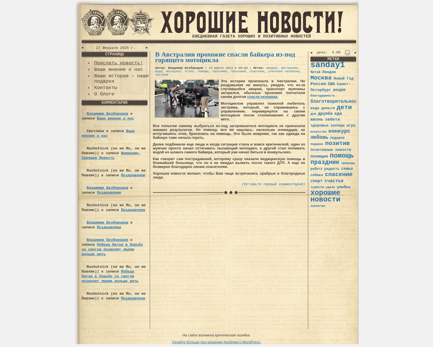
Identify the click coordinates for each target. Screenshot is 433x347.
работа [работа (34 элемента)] (316, 169)
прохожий (238, 71)
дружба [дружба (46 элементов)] (325, 113)
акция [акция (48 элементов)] (339, 90)
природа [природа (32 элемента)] (348, 163)
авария (271, 68)
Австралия (289, 68)
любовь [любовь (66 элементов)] (319, 137)
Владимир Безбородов (107, 114)
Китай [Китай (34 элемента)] (315, 72)
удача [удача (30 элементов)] (330, 187)
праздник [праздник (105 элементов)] (325, 162)
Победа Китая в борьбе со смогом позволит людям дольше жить (112, 249)
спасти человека (262, 97)
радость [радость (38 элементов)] (331, 169)
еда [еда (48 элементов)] (338, 113)
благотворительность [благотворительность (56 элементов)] (336, 101)
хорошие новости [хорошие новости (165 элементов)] (325, 196)
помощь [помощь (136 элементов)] (342, 156)
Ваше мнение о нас (118, 69)
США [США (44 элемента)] (331, 84)
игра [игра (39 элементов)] (351, 125)
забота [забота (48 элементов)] (332, 119)
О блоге (104, 94)
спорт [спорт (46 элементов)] (316, 181)
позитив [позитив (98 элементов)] (337, 143)
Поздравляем (133, 175)
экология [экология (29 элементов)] (317, 206)
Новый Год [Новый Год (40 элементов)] (343, 78)
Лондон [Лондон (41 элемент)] (329, 72)
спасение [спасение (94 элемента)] (339, 174)
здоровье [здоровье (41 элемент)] (319, 125)
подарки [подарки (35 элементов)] (337, 138)
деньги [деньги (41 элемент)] (328, 108)
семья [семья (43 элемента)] (347, 169)
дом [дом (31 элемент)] (313, 114)
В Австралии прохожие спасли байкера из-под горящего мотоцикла (225, 57)
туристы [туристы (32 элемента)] (317, 187)
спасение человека (284, 71)
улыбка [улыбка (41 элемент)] (343, 187)
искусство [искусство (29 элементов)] (318, 131)
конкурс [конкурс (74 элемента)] (339, 131)
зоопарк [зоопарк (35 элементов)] (337, 126)
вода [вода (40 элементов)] (314, 108)
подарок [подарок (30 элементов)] (316, 144)
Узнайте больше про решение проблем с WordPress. (216, 342)
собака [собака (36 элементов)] (316, 175)
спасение (257, 71)
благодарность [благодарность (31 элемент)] (322, 95)
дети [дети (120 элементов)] (344, 107)
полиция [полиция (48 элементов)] (319, 156)
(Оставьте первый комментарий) (273, 184)
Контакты (105, 87)
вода (158, 71)
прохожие (220, 71)
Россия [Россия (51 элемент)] (318, 83)
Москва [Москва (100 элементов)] (321, 78)
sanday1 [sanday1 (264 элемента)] (327, 65)
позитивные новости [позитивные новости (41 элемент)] (330, 150)
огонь (189, 71)
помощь (203, 71)
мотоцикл (173, 71)
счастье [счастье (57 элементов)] (334, 181)
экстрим (161, 74)
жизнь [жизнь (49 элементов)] (316, 119)
